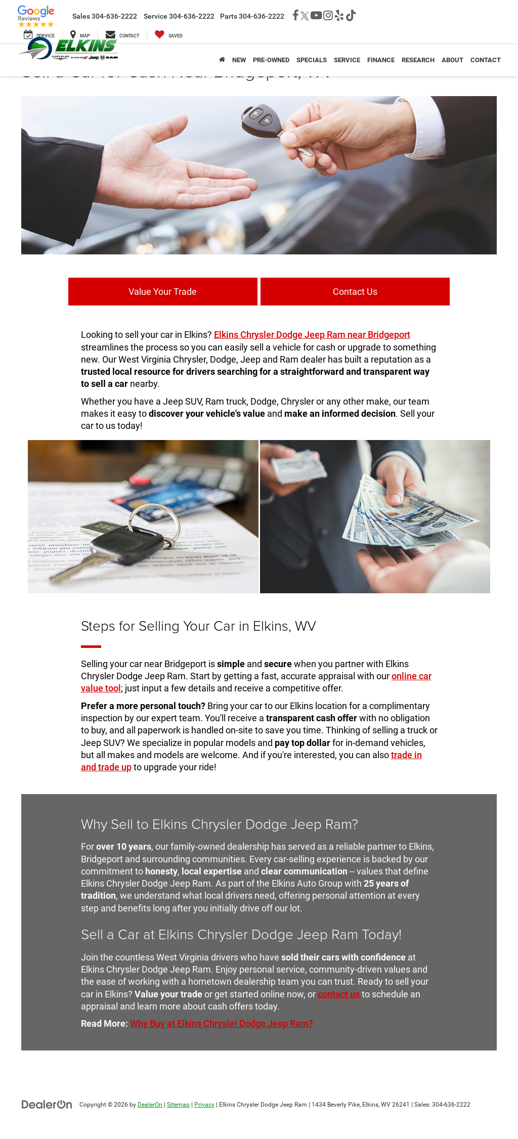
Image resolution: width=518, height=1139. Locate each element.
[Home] (222, 60)
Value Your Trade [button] (186, 291)
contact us (339, 993)
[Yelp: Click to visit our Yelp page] (339, 16)
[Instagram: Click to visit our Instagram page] (328, 16)
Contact (485, 60)
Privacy (204, 1103)
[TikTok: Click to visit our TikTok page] (351, 16)
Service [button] (347, 60)
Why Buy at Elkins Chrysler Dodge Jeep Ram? (221, 1023)
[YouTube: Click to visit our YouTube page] (316, 16)
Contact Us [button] (332, 291)
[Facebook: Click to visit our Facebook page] (295, 16)
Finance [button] (381, 60)
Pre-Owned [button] (271, 60)
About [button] (452, 60)
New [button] (239, 60)
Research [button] (418, 60)
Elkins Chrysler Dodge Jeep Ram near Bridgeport (312, 334)
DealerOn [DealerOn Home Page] (150, 1103)
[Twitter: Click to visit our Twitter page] (304, 16)
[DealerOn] (47, 1103)
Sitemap (178, 1103)
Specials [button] (311, 60)
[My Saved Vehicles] (168, 35)
